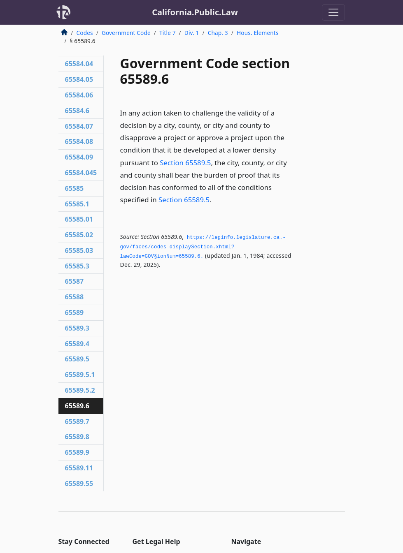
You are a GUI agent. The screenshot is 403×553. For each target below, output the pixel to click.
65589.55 (79, 483)
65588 (74, 296)
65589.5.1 (80, 374)
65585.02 (79, 234)
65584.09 (79, 157)
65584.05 (79, 79)
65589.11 (79, 467)
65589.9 (77, 452)
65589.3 (77, 328)
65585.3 (77, 266)
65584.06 (79, 94)
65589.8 (77, 436)
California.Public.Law (195, 12)
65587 (74, 281)
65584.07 (79, 126)
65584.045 (81, 172)
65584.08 (79, 141)
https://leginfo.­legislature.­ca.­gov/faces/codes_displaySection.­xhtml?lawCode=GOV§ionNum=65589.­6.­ (203, 247)
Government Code (126, 33)
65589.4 (77, 343)
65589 (74, 312)
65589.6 (77, 405)
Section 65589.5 (185, 162)
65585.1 (77, 203)
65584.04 (79, 63)
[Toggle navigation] (333, 12)
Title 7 (167, 33)
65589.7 (77, 421)
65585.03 (79, 250)
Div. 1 (191, 33)
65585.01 (79, 219)
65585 (74, 188)
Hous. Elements (258, 33)
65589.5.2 (80, 390)
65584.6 (77, 110)
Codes (85, 33)
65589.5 (77, 358)
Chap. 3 (218, 33)
